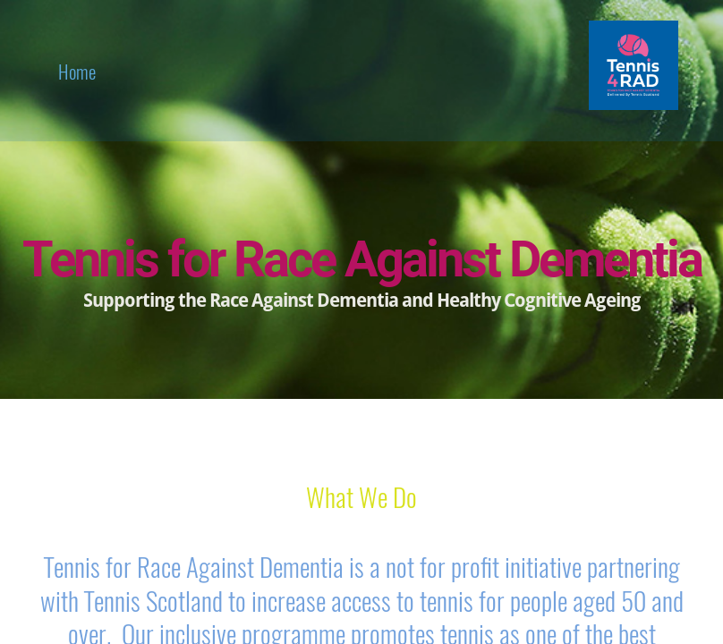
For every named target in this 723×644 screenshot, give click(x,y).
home (77, 71)
